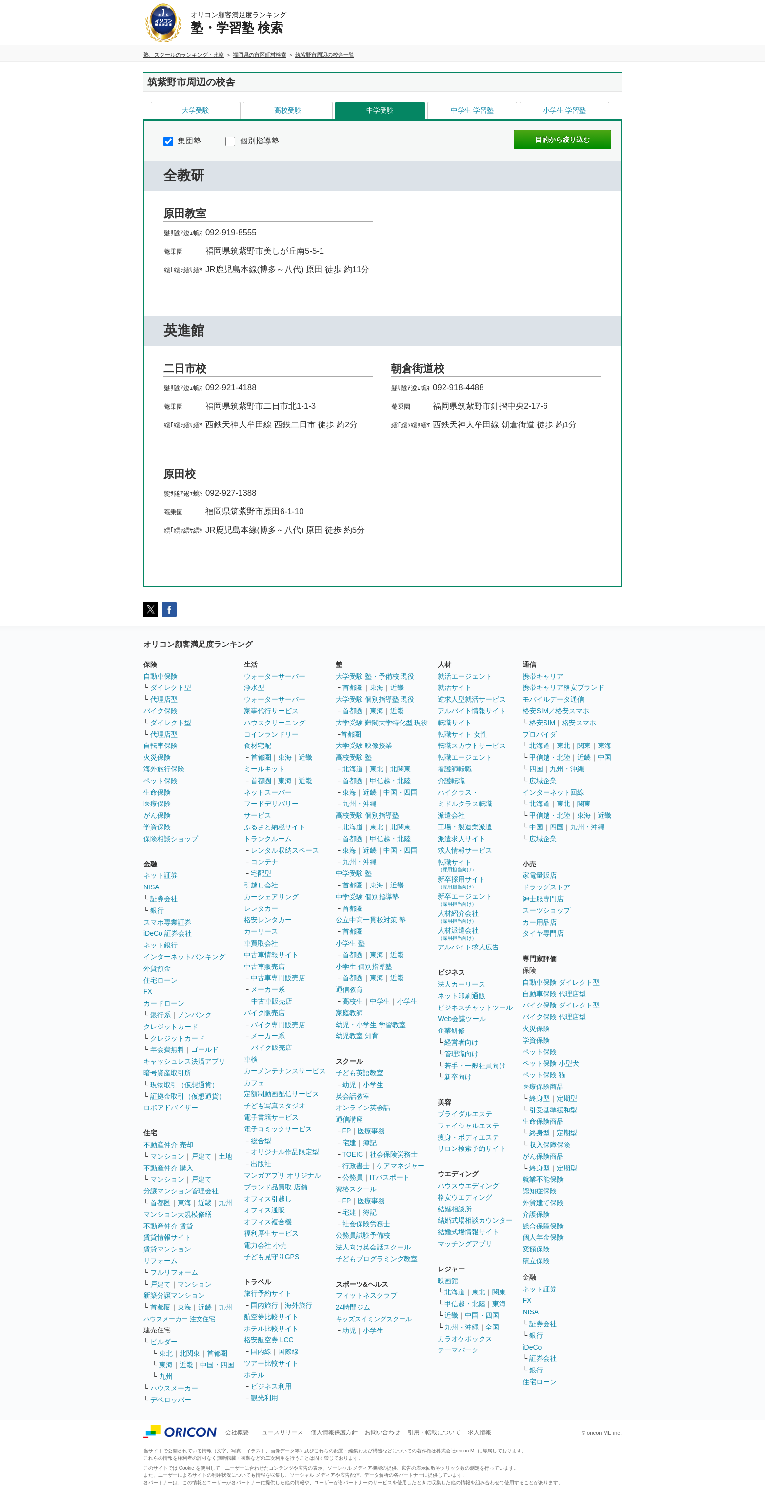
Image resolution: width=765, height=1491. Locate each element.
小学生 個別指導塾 (364, 966)
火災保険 (157, 757)
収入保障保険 (549, 1144)
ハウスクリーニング (274, 722)
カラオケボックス (465, 1339)
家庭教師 (349, 1013)
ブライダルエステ (465, 1114)
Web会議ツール (462, 1019)
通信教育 (349, 989)
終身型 (539, 1098)
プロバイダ (540, 734)
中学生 (380, 1001)
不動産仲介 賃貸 (168, 1226)
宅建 (349, 1143)
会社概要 (237, 1432)
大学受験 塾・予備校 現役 (375, 676)
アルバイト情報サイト (472, 711)
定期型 (567, 1098)
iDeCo (532, 1347)
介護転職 (451, 781)
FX (147, 991)
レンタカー (261, 908)
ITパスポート (390, 1177)
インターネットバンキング (184, 957)
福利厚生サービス (271, 1233)
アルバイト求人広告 (468, 947)
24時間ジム (353, 1307)
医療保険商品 (543, 1086)
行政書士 (356, 1165)
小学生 (407, 1001)
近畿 (205, 1203)
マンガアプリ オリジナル (282, 1175)
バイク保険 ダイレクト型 (561, 1005)
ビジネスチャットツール (475, 1007)
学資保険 (157, 827)
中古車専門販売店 (278, 978)
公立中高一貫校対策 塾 (371, 920)
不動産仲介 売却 (168, 1144)
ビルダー (164, 1342)
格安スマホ (579, 722)
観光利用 (264, 1398)
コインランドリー (271, 734)
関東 (499, 1292)
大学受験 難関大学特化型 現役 (382, 722)
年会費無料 (167, 1049)
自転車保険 (160, 745)
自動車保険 (160, 676)
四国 (536, 769)
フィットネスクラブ (366, 1295)
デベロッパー (170, 1400)
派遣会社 (451, 815)
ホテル (254, 1375)
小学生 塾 (350, 943)
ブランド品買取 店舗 (275, 1187)
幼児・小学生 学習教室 (371, 1024)
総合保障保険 (543, 1226)
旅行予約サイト (268, 1293)
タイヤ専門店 (543, 933)
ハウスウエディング (468, 1185)
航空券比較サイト (271, 1317)
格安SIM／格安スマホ (556, 711)
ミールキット (264, 769)
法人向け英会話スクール (373, 1247)
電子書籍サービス (271, 1117)
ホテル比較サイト (271, 1328)
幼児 (349, 1084)
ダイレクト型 (170, 687)
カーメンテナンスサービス (285, 1071)
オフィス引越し (268, 1199)
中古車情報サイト (271, 955)
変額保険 (536, 1249)
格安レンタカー (268, 920)
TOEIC (352, 1154)
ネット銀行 (160, 945)
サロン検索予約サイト (472, 1148)
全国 (492, 1327)
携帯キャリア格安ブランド (563, 687)
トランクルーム (268, 839)
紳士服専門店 (543, 899)
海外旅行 (298, 1305)
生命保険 (157, 792)
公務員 (352, 1177)
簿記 (370, 1143)
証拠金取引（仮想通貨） (187, 1096)
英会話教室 (353, 1096)
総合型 (261, 1141)
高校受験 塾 (354, 757)
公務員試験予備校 (363, 1235)
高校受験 (288, 110)
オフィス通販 (264, 1210)
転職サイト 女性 (462, 734)
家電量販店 (540, 875)
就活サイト (455, 687)
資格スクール (356, 1189)
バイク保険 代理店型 (554, 1017)
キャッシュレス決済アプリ (184, 1061)
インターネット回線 (553, 792)
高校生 (352, 1001)
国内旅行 (264, 1305)
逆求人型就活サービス (472, 699)
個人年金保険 (543, 1237)
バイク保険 (160, 711)
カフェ (254, 1083)
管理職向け (461, 1054)
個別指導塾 (252, 141)
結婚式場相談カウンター (475, 1220)
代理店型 (164, 699)
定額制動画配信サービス (281, 1094)
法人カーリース (461, 984)
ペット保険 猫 (544, 1075)
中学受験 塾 (354, 873)
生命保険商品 (543, 1121)
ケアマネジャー (400, 1165)
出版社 (261, 1164)
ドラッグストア (546, 887)
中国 (604, 757)
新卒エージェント (465, 899)
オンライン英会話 (363, 1107)
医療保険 (157, 803)
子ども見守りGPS (272, 1257)
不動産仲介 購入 (168, 1168)
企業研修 (451, 1030)
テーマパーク (458, 1350)
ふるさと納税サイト (274, 827)
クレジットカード (170, 1026)
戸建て (201, 1156)
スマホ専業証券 (167, 922)
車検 (251, 1059)
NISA (151, 887)
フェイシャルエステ (468, 1125)
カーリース (261, 931)
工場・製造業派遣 (465, 827)
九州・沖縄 (359, 803)
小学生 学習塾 (564, 110)
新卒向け (458, 1077)
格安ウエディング (465, 1197)
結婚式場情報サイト (468, 1232)
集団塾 (182, 141)
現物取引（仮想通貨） (184, 1084)
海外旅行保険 (163, 769)
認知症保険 (540, 1191)
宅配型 (261, 873)
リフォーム (160, 1261)
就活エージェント (465, 676)
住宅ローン (160, 980)
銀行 (157, 910)
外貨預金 (157, 968)
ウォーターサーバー (274, 676)
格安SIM (542, 722)
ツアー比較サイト (271, 1363)
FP (346, 1131)
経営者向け (461, 1042)
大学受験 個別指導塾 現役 (375, 699)
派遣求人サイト (461, 839)
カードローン (163, 1003)
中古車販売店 (264, 966)
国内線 (261, 1351)
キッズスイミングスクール (374, 1319)
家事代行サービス (271, 711)
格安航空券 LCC (269, 1340)
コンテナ (264, 862)
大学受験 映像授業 (364, 745)
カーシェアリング (271, 897)
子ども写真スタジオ (274, 1105)
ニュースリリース (279, 1432)
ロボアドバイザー (170, 1107)
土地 (225, 1156)
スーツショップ (546, 910)
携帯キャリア (543, 676)
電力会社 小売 (265, 1245)
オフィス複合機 (268, 1222)
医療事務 (371, 1131)
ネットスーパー (268, 792)
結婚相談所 (455, 1209)
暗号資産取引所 (167, 1073)
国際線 (288, 1351)
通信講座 (349, 1119)
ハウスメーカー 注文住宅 (179, 1319)
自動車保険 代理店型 (554, 994)
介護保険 (536, 1214)
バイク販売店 (264, 1013)
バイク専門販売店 (278, 1024)
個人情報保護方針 (334, 1432)
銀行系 (160, 1015)
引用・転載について (434, 1432)
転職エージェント (465, 757)
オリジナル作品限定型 (285, 1152)
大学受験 (195, 110)
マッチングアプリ (465, 1244)
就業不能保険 (543, 1179)
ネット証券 (160, 875)
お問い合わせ (382, 1432)
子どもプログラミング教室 (377, 1259)
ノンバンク (195, 1015)
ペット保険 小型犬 (551, 1063)
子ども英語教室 (359, 1073)
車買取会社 (261, 943)
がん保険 (157, 815)
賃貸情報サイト (167, 1237)
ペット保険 (160, 781)
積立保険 (536, 1261)
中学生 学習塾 (472, 110)
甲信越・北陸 (390, 781)
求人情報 (479, 1432)
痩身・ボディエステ (468, 1137)
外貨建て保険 (543, 1203)
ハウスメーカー (174, 1388)
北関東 (190, 1353)
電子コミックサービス (278, 1129)
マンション (167, 1156)
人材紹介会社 (458, 916)
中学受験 (380, 110)
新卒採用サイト (461, 882)
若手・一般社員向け (475, 1065)
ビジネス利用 (271, 1386)
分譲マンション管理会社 (181, 1191)
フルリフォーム (174, 1272)
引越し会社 (261, 885)
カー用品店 (540, 922)
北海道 (352, 769)
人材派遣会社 (458, 934)
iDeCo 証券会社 (167, 933)
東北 (166, 1353)
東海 (184, 1203)
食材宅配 (257, 745)
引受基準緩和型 (553, 1110)
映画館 (448, 1281)
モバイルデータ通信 (553, 699)
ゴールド (205, 1049)
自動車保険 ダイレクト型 (561, 982)
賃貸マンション (167, 1249)
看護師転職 (455, 769)
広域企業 (543, 781)
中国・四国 (217, 1365)
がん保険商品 (543, 1156)
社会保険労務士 (394, 1154)
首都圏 (160, 1203)
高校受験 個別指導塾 (367, 815)
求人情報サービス (465, 850)
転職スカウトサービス (472, 745)
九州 (225, 1203)
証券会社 (164, 899)
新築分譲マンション (174, 1295)
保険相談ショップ (170, 839)
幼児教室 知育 (357, 1036)
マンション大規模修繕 (177, 1214)
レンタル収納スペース (285, 850)
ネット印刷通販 (461, 996)
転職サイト (455, 722)
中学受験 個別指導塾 (367, 897)
